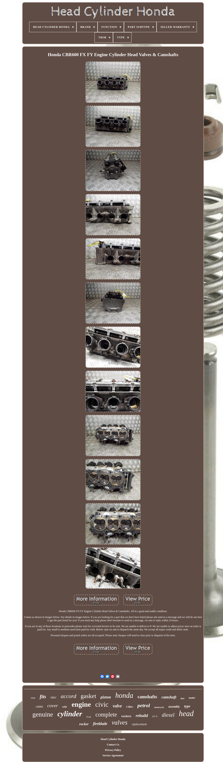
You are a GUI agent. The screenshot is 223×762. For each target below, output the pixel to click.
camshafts (147, 696)
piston (106, 697)
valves (119, 722)
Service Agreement (113, 755)
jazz (182, 698)
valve (117, 705)
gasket (88, 696)
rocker (84, 724)
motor (192, 697)
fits (43, 696)
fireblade (100, 724)
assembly (174, 706)
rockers (126, 716)
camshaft (169, 697)
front (88, 716)
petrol (143, 705)
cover (52, 705)
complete (106, 714)
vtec (53, 697)
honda (124, 695)
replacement (139, 724)
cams (39, 706)
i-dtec (129, 706)
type (187, 706)
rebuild (142, 715)
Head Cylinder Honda (113, 739)
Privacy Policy (113, 750)
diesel (168, 715)
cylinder (69, 714)
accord (68, 696)
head (186, 713)
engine (81, 704)
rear (33, 697)
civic (101, 704)
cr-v (154, 716)
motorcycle (159, 707)
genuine (42, 714)
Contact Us (113, 744)
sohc (64, 706)
